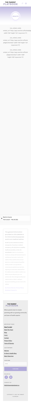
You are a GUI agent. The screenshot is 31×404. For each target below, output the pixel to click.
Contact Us (14, 290)
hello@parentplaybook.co (11, 385)
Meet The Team (8, 330)
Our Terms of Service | (10, 287)
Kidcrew (6, 351)
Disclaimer (7, 290)
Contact (6, 338)
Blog (5, 332)
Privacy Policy (19, 287)
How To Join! (8, 327)
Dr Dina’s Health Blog (10, 353)
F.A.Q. (6, 335)
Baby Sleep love (8, 356)
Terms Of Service (9, 343)
